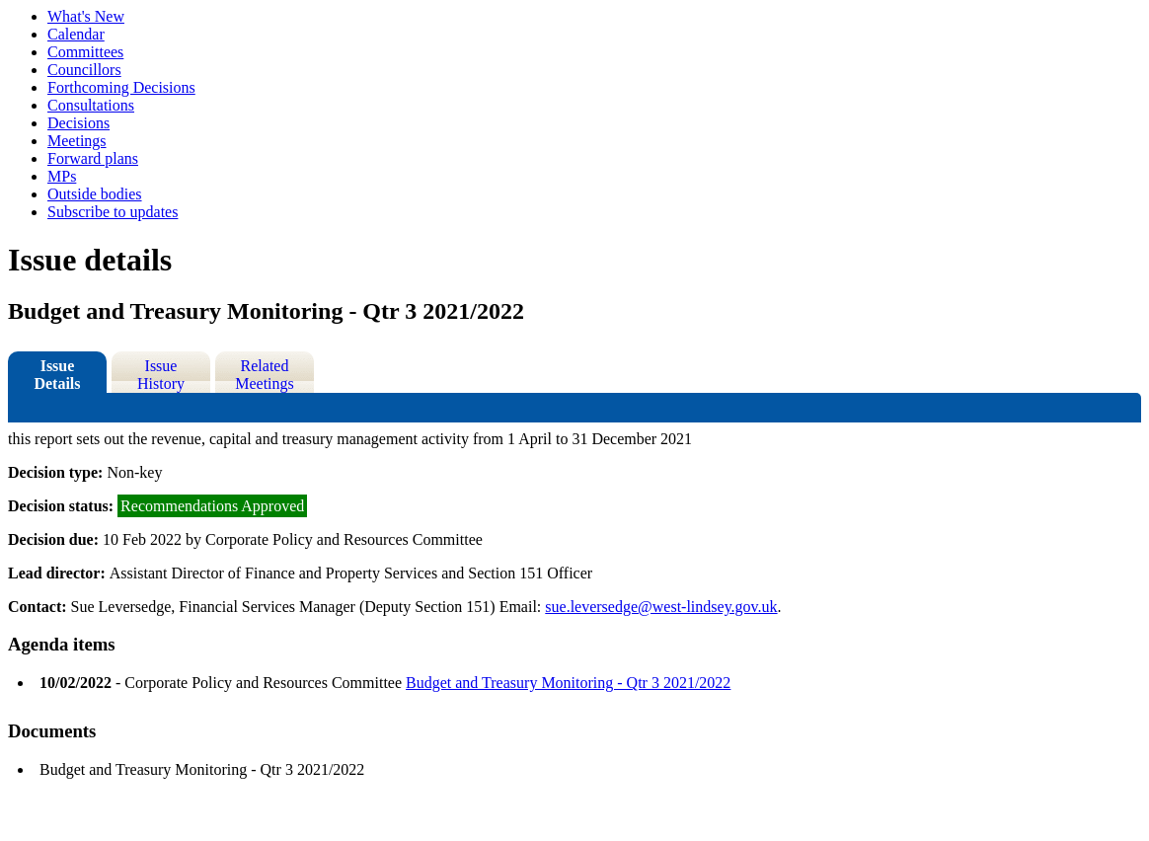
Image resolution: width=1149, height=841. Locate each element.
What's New (85, 16)
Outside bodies (94, 194)
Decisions (78, 123)
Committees (85, 51)
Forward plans (92, 158)
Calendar (76, 34)
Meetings (77, 140)
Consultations (90, 105)
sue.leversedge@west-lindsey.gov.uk (661, 606)
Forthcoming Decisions (121, 87)
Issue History (161, 374)
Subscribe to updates (112, 211)
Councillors (84, 69)
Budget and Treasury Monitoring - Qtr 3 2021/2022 (568, 682)
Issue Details (57, 374)
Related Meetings (264, 374)
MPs (61, 176)
